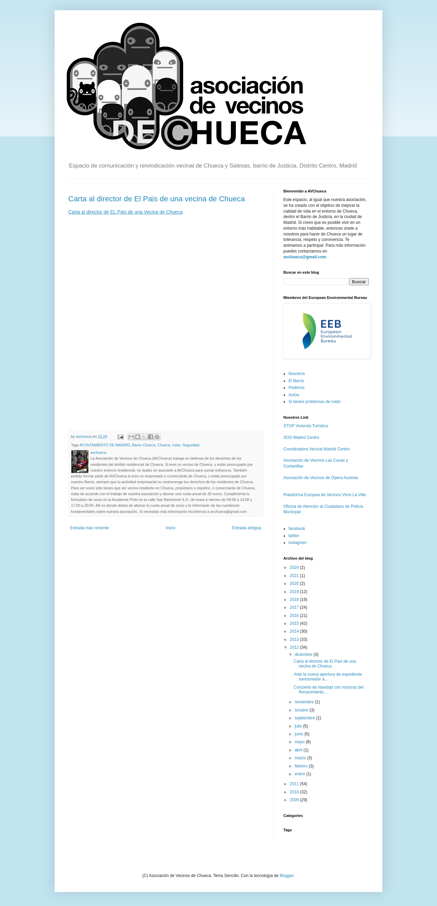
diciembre (304, 654)
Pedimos (296, 387)
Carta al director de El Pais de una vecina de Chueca (156, 199)
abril (299, 750)
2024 (295, 567)
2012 (295, 647)
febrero (302, 766)
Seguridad (190, 445)
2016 (295, 615)
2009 (295, 799)
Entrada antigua (246, 528)
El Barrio (296, 380)
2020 (295, 583)
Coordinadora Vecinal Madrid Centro (316, 449)
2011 (295, 783)
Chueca (163, 445)
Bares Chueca (143, 445)
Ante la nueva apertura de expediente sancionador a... (328, 676)
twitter (293, 535)
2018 (295, 599)
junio (300, 734)
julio (299, 726)
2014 (295, 631)
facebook (296, 528)
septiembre (305, 718)
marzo (301, 758)
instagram (297, 542)
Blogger (287, 875)
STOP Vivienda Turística (305, 425)
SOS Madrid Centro (301, 437)
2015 (295, 623)
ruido (176, 445)
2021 (295, 575)
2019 (295, 591)
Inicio (170, 528)
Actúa (293, 394)
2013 (295, 639)
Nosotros (296, 373)
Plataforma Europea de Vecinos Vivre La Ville (324, 494)
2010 (295, 792)
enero (300, 774)
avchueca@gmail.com (304, 257)
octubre (302, 710)
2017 (295, 607)
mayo (300, 741)
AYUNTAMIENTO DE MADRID (105, 445)
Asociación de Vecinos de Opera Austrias (320, 477)
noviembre (305, 702)
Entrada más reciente (89, 528)
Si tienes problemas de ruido (314, 401)
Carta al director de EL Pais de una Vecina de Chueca (125, 212)
